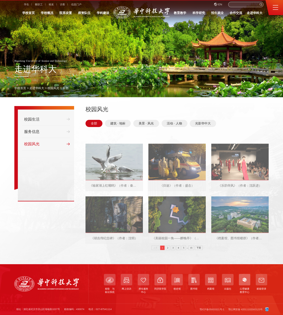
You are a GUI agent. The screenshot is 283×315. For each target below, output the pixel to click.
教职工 (39, 4)
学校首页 (28, 13)
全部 (65, 88)
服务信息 (47, 131)
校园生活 (47, 119)
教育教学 (180, 13)
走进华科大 (254, 13)
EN (218, 4)
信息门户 (76, 4)
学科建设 (103, 13)
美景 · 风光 (146, 123)
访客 (62, 4)
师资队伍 (84, 13)
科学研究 (199, 13)
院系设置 (65, 13)
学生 (26, 4)
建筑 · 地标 (117, 123)
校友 (51, 4)
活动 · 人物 (174, 123)
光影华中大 (203, 123)
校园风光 (53, 88)
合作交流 (236, 13)
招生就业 (217, 13)
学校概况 (47, 13)
